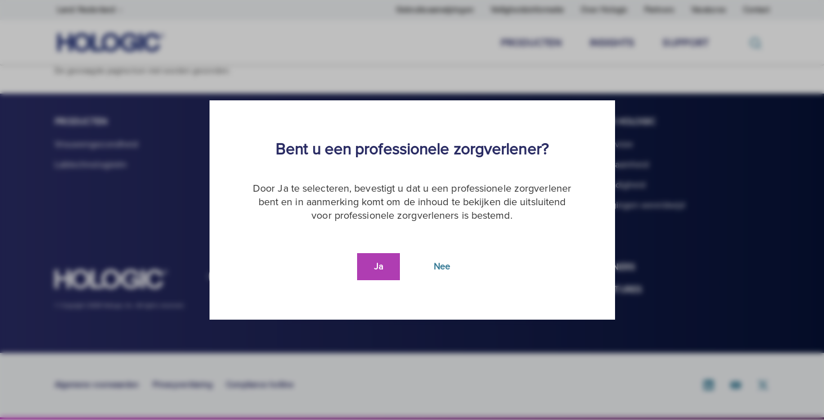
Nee (442, 266)
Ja (378, 266)
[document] (412, 210)
